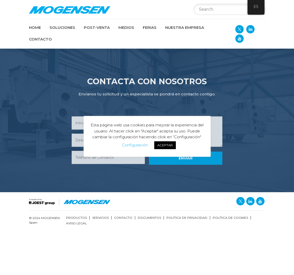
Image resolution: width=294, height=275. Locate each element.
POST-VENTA (97, 27)
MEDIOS (126, 27)
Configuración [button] (135, 145)
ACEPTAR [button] (165, 145)
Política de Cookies (230, 218)
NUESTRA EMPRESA (184, 27)
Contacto (123, 218)
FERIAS (150, 27)
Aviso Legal (76, 223)
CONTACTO (40, 39)
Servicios (100, 218)
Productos (76, 218)
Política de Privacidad (186, 218)
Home (35, 27)
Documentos (149, 218)
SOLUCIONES (62, 27)
